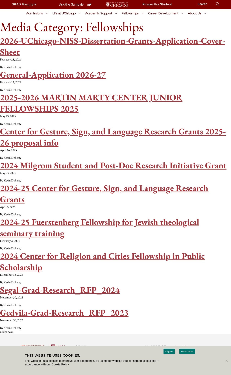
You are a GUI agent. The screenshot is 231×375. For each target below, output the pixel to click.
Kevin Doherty (12, 67)
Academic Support (98, 13)
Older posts (6, 332)
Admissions (34, 13)
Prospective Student (157, 4)
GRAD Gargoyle (24, 4)
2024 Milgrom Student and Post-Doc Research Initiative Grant (113, 165)
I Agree (169, 351)
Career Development (163, 13)
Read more (187, 351)
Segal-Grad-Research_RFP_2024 (60, 289)
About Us (194, 13)
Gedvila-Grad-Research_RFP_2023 (64, 312)
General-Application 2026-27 (53, 74)
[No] (226, 360)
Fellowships (130, 13)
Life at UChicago (64, 13)
